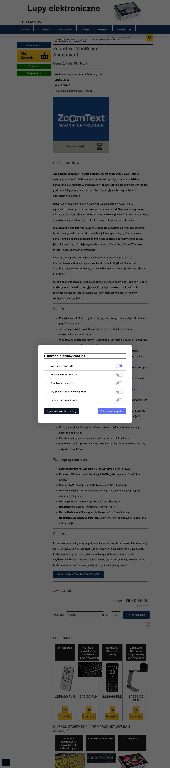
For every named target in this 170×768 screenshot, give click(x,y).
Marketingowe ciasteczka (64, 374)
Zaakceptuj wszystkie (111, 411)
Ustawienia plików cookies (64, 356)
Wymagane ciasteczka (62, 366)
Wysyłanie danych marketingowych (69, 391)
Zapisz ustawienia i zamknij (61, 411)
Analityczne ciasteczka (62, 383)
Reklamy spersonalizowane (65, 400)
